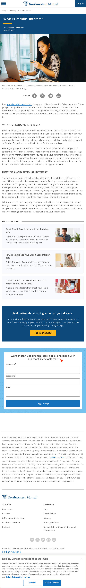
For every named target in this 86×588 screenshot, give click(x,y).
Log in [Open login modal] (80, 3)
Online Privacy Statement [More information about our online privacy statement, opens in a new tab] (18, 577)
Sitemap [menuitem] (47, 518)
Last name (11, 376)
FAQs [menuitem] (46, 509)
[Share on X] (42, 95)
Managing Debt (24, 11)
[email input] (43, 393)
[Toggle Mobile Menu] (3, 3)
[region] (43, 571)
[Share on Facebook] (34, 95)
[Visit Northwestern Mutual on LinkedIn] (43, 540)
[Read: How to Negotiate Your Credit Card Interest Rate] (43, 262)
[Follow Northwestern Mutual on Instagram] (48, 540)
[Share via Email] (58, 95)
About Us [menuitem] (6, 505)
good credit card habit (19, 104)
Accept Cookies (52, 583)
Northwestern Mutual (40, 3)
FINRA (54, 458)
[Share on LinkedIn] (50, 95)
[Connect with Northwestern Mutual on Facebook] (32, 540)
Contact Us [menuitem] (49, 505)
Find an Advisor (11, 552)
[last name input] (43, 381)
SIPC (63, 458)
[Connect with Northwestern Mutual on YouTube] (54, 540)
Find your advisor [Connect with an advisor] (43, 333)
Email (8, 387)
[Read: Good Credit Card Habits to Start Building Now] (43, 236)
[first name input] (43, 370)
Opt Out (32, 583)
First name (11, 364)
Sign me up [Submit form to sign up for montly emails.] (43, 403)
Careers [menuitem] (6, 514)
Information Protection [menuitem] (13, 518)
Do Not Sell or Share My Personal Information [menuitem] (60, 528)
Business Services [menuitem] (11, 523)
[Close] (81, 559)
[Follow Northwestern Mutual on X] (37, 540)
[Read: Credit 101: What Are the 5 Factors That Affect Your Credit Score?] (43, 287)
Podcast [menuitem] (6, 527)
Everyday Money (9, 11)
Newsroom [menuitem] (7, 509)
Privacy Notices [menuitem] (51, 523)
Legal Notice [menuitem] (50, 514)
